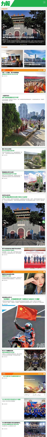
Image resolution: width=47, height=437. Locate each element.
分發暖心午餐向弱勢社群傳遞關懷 (8, 401)
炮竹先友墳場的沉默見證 (8, 150)
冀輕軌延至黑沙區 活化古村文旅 (10, 74)
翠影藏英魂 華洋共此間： (8, 172)
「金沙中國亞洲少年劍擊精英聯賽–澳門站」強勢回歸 (12, 376)
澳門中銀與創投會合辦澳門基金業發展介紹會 (12, 248)
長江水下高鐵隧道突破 (7, 350)
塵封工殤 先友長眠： (7, 149)
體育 (3, 374)
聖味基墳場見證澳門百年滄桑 (9, 173)
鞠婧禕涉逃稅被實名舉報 (8, 274)
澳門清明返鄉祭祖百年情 (10, 97)
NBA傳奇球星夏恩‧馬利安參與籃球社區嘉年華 (12, 422)
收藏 (19, 66)
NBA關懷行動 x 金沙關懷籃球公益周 (9, 425)
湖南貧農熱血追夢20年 (7, 297)
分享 (21, 66)
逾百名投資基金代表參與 (8, 250)
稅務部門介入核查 (6, 276)
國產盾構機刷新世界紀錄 (8, 352)
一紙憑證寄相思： (6, 95)
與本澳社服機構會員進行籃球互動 (10, 424)
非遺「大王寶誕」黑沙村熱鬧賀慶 (10, 72)
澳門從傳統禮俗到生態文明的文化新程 (14, 197)
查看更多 (40, 70)
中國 (3, 272)
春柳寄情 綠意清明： (6, 195)
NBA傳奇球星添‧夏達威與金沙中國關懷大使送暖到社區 (12, 399)
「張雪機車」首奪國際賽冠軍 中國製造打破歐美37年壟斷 (20, 299)
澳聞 (3, 70)
